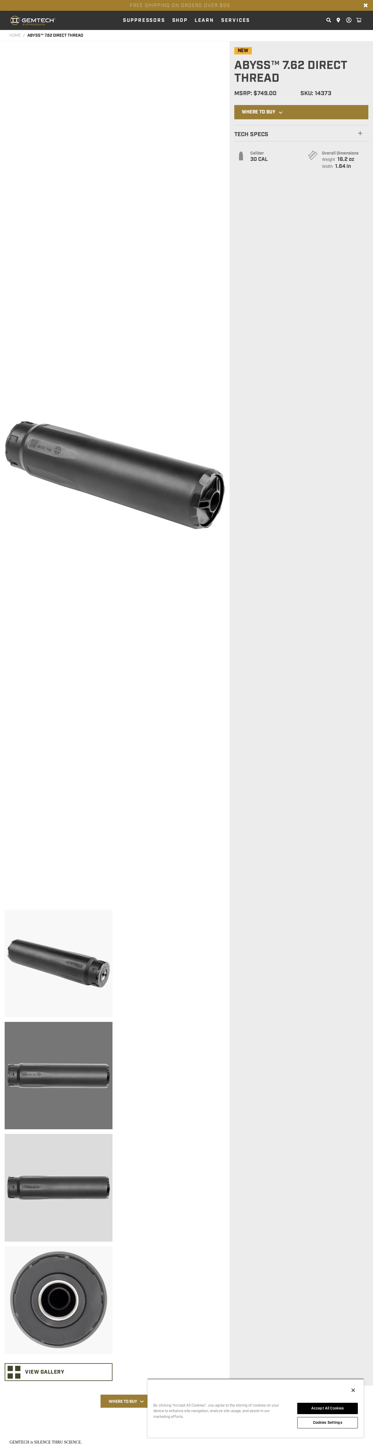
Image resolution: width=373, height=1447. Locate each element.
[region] (255, 1408)
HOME (15, 35)
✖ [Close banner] (365, 5)
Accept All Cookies (327, 1408)
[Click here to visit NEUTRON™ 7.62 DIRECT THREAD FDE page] (169, 1373)
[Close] (353, 1390)
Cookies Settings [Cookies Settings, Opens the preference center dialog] (327, 1422)
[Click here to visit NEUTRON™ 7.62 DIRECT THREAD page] (274, 1373)
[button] (301, 133)
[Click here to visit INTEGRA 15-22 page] (326, 1373)
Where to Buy (263, 112)
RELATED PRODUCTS (242, 1182)
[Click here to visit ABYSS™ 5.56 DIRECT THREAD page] (221, 1373)
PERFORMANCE (182, 1182)
